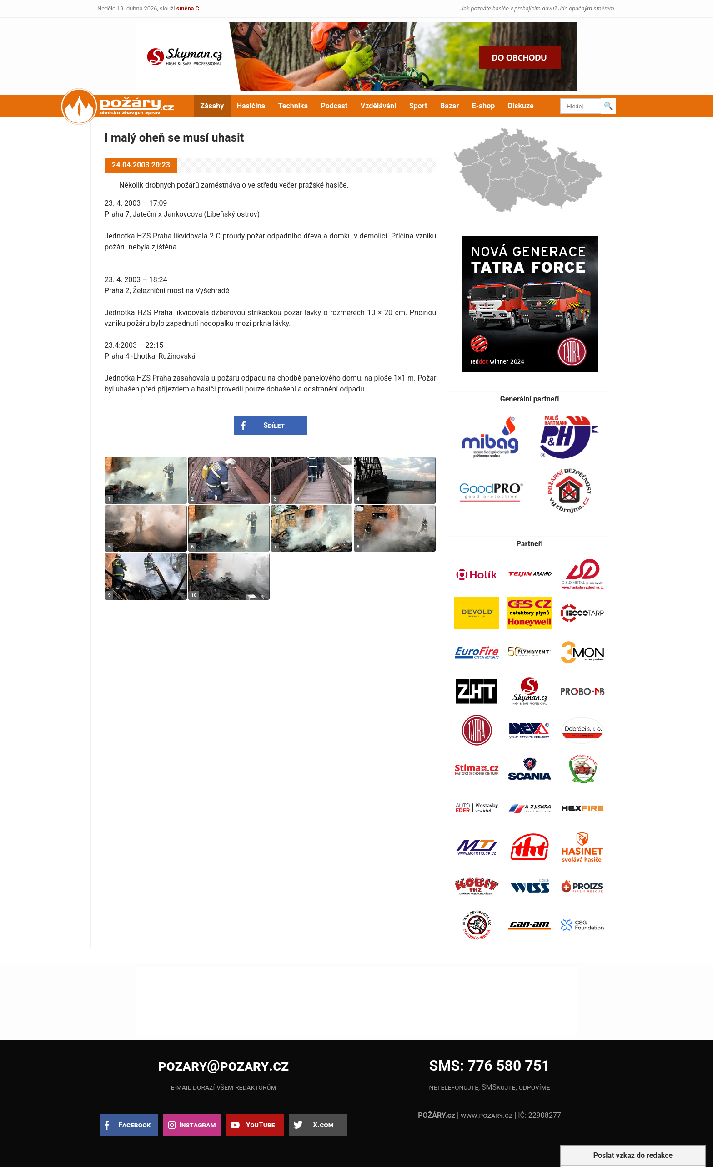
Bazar (449, 105)
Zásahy (212, 105)
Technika (293, 105)
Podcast (334, 105)
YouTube (260, 1125)
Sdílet (274, 425)
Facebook (135, 1125)
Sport (418, 105)
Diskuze (521, 105)
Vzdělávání (379, 105)
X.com (323, 1125)
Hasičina (251, 105)
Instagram (197, 1125)
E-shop (483, 105)
